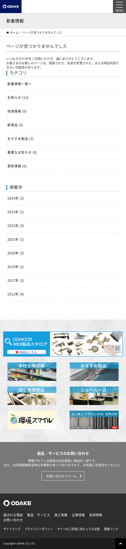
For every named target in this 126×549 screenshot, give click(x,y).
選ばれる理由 (13, 514)
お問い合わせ (13, 519)
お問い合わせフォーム (61, 476)
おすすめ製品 (20, 138)
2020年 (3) (15, 253)
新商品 (15, 124)
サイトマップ (11, 529)
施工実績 (60, 514)
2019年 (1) (15, 266)
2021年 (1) (15, 239)
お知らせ (18, 97)
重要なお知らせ (22, 152)
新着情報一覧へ (19, 83)
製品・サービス (38, 514)
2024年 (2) (15, 198)
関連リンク (111, 529)
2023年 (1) (15, 211)
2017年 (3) (15, 280)
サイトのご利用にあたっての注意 (78, 529)
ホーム (12, 32)
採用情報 (17, 111)
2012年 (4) (15, 294)
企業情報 (78, 514)
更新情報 (17, 166)
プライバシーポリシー (39, 529)
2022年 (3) (15, 225)
